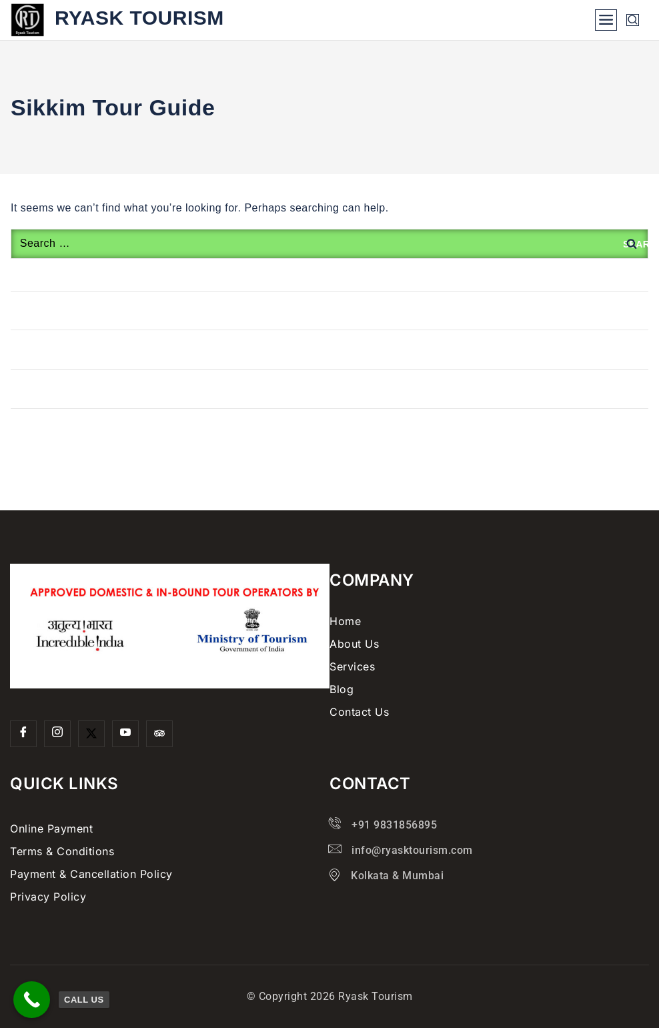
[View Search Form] (632, 20)
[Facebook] (23, 733)
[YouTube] (125, 733)
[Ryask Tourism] (117, 20)
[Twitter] (91, 733)
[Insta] (57, 733)
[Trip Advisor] (159, 733)
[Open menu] (606, 20)
